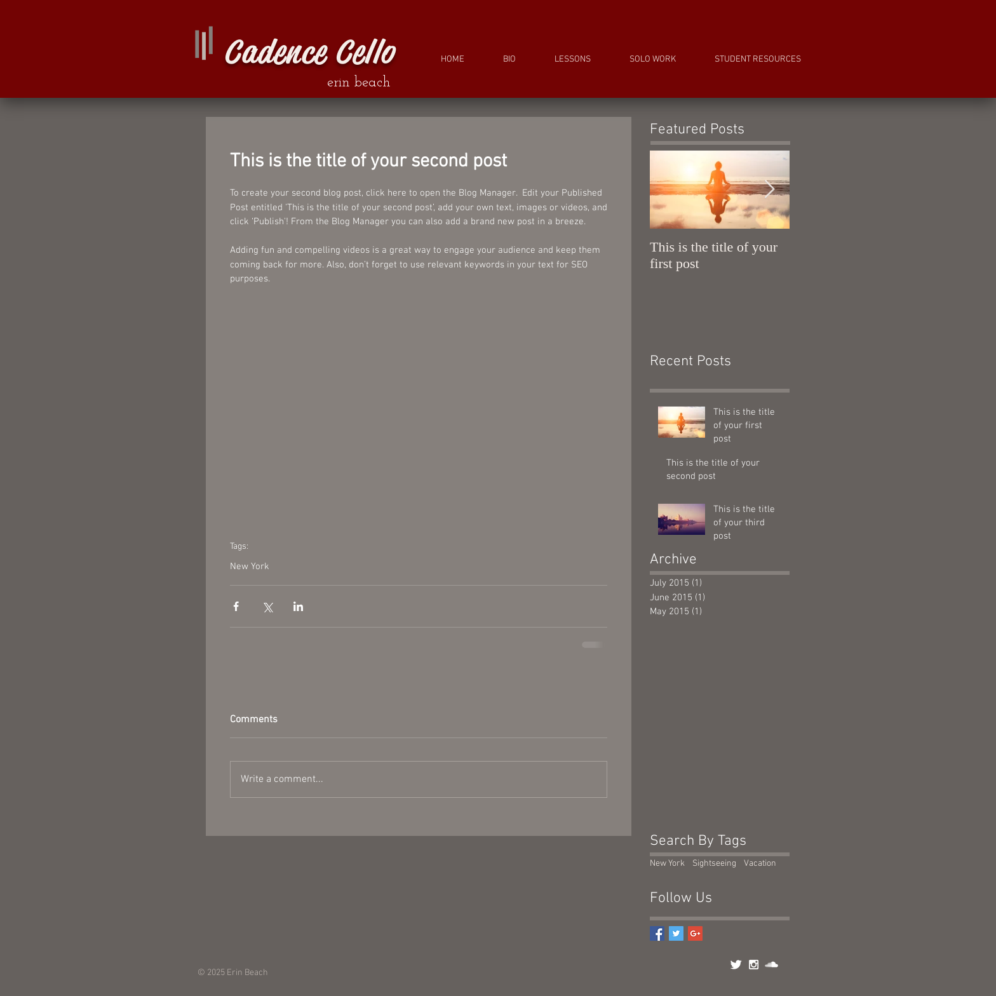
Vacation (760, 863)
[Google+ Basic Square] (695, 933)
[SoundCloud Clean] (771, 964)
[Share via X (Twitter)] (267, 606)
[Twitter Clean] (736, 964)
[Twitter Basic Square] (676, 933)
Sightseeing (714, 863)
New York (249, 566)
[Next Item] (769, 189)
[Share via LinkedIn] (298, 606)
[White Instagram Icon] (753, 964)
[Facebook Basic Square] (657, 933)
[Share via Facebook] (236, 606)
